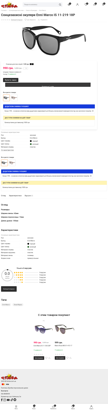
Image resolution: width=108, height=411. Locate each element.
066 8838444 (5, 394)
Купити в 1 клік (48, 86)
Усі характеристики (7, 150)
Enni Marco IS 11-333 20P (42, 346)
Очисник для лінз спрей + (18, 64)
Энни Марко (18, 305)
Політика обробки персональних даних (14, 388)
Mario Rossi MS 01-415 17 (63, 345)
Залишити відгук (9, 289)
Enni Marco (6, 305)
